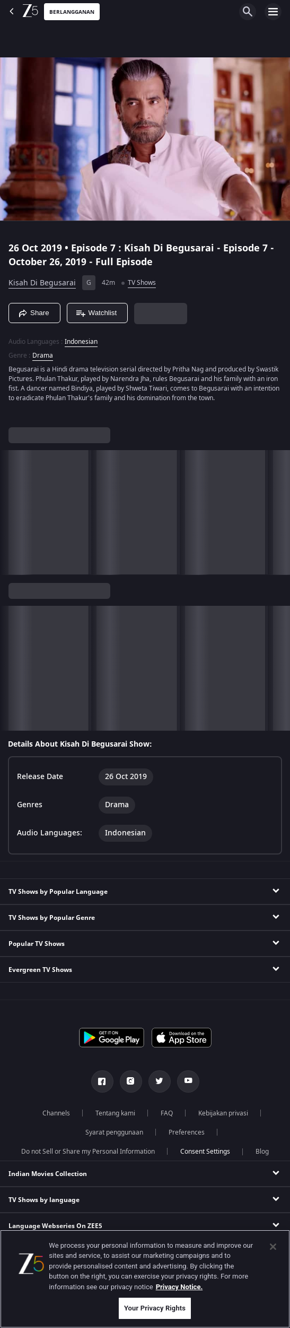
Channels (56, 1113)
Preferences (187, 1132)
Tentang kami (115, 1113)
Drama (42, 355)
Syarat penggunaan (114, 1132)
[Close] (273, 1246)
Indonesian (81, 341)
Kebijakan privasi (223, 1113)
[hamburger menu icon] (273, 11)
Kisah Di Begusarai (42, 283)
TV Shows (142, 282)
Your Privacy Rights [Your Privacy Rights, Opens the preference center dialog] (155, 1308)
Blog (262, 1151)
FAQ (167, 1113)
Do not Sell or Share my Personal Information (88, 1151)
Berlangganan (71, 12)
